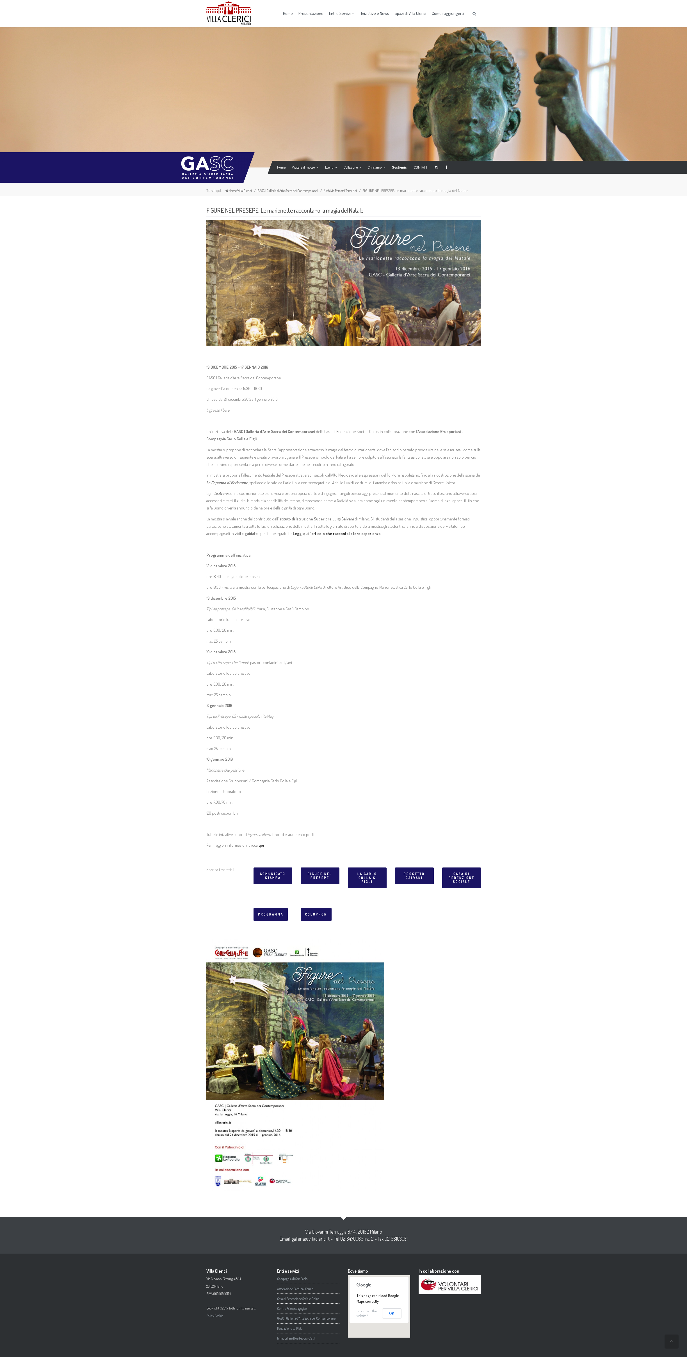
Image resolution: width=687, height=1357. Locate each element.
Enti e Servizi (341, 13)
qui (262, 845)
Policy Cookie (214, 1316)
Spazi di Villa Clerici (410, 13)
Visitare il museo (304, 167)
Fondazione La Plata (290, 1328)
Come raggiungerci (448, 13)
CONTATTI (420, 167)
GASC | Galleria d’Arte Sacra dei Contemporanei (287, 191)
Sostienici (398, 167)
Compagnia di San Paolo (292, 1279)
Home (288, 13)
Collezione (351, 167)
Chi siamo (375, 167)
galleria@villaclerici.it (311, 1239)
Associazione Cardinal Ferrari (295, 1289)
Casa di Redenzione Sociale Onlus (298, 1299)
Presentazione (310, 13)
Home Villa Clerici (238, 191)
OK (391, 1313)
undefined (672, 1342)
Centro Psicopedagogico (292, 1308)
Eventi (330, 167)
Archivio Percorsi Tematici (340, 191)
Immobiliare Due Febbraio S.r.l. (296, 1338)
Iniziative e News (375, 13)
